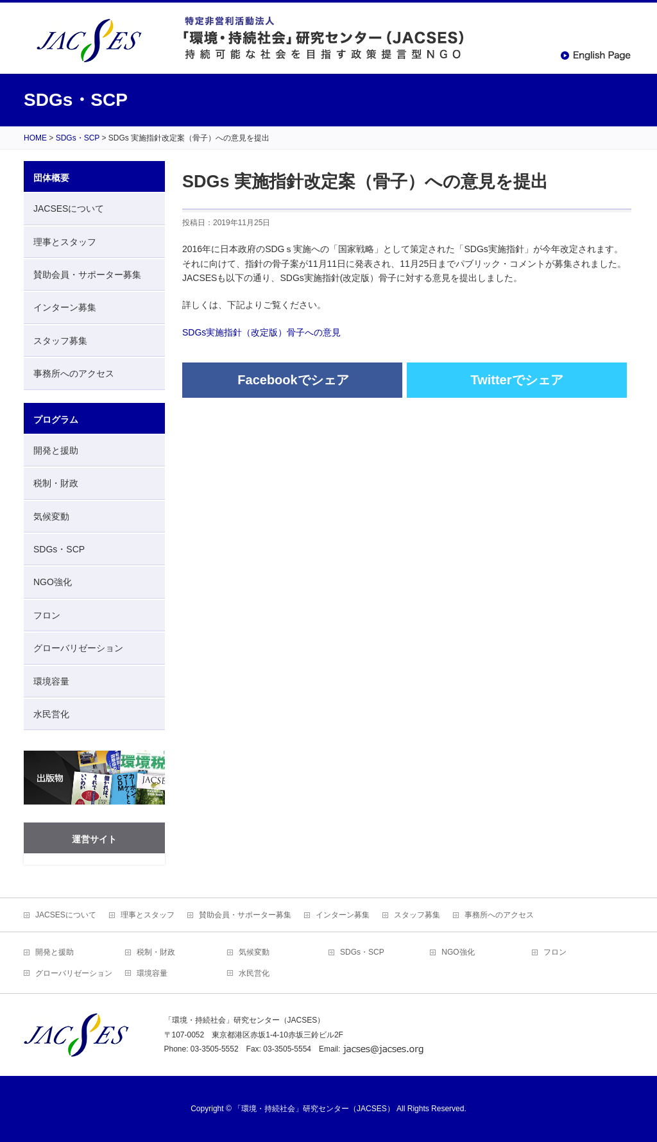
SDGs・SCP (59, 549)
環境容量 (51, 681)
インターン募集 (64, 307)
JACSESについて (68, 208)
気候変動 (51, 516)
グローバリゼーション (78, 648)
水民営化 (51, 714)
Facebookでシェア (292, 380)
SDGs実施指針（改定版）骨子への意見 (261, 332)
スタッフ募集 (60, 341)
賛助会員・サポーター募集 (87, 274)
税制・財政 (55, 483)
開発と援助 (55, 450)
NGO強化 (52, 582)
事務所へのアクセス (73, 373)
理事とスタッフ (64, 242)
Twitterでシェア (516, 380)
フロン (46, 615)
